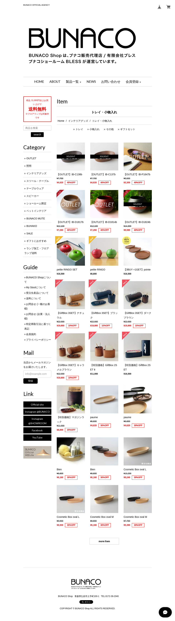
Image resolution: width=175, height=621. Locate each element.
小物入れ (95, 129)
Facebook (37, 430)
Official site (37, 404)
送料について (33, 298)
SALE (29, 233)
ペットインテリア (36, 210)
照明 (28, 165)
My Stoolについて (36, 287)
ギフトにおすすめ (36, 241)
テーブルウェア (35, 188)
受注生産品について (37, 292)
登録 (30, 380)
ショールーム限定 (36, 203)
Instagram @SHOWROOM (37, 421)
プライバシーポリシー (38, 339)
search (37, 134)
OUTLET (31, 158)
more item (104, 541)
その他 (110, 129)
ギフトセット (127, 129)
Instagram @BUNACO (37, 411)
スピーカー (32, 195)
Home (61, 120)
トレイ (79, 129)
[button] (73, 81)
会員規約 (31, 334)
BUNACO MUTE (35, 218)
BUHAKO (31, 226)
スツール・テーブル (37, 181)
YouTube (37, 437)
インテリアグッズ (78, 120)
